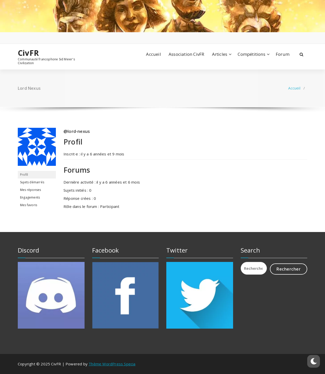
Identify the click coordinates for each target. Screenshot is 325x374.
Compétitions (251, 54)
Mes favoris (28, 205)
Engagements (30, 197)
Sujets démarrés (32, 182)
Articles (220, 54)
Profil (24, 174)
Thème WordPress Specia (112, 363)
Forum (282, 54)
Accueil (153, 54)
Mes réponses (30, 190)
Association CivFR (186, 54)
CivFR (28, 53)
